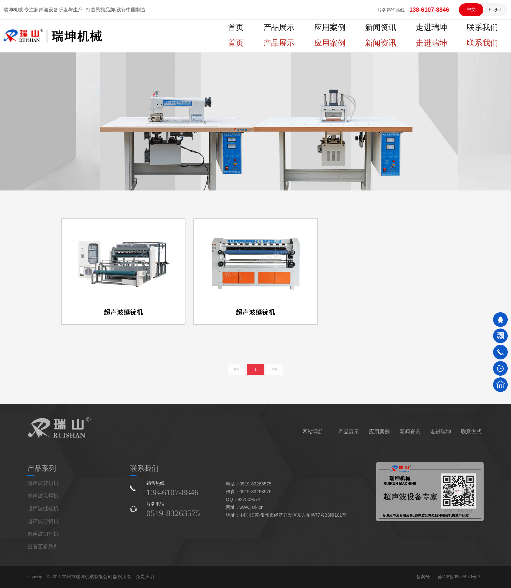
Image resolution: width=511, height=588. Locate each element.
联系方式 (471, 431)
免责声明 (145, 576)
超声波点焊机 (43, 495)
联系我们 (486, 36)
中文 (471, 9)
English (496, 9)
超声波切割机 (43, 534)
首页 (277, 36)
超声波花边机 (43, 483)
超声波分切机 (43, 521)
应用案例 (357, 36)
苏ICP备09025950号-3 (459, 576)
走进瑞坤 (443, 36)
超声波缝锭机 (43, 508)
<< (236, 376)
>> (274, 376)
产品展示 (314, 36)
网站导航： (315, 431)
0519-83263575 (173, 513)
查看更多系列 (43, 546)
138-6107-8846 (172, 492)
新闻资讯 (400, 36)
